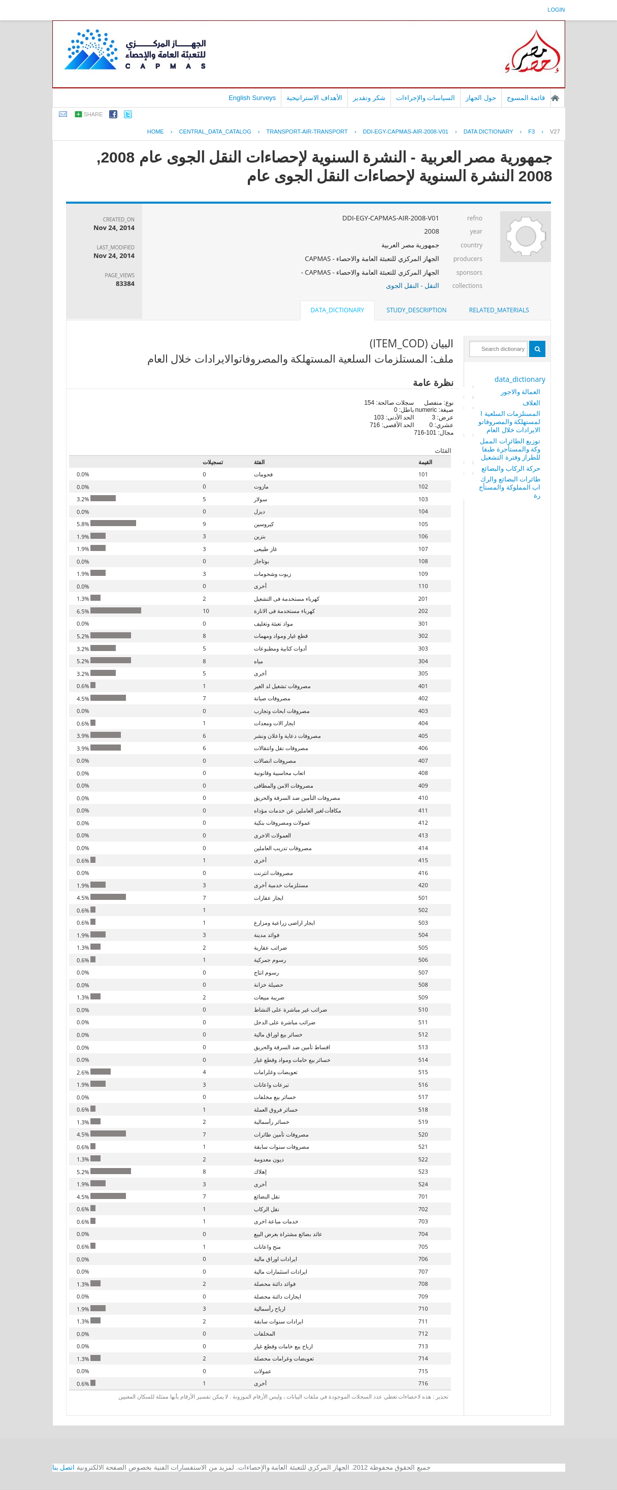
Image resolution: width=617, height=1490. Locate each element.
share (93, 114)
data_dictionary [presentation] (337, 310)
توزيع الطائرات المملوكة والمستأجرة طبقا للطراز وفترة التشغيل (510, 449)
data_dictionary (520, 379)
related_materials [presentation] (499, 310)
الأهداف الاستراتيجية (314, 98)
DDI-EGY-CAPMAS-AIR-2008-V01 (405, 131)
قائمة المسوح (526, 98)
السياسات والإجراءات (426, 98)
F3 (531, 131)
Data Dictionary (488, 131)
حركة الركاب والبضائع (510, 468)
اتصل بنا (63, 1467)
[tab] (499, 310)
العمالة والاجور (520, 391)
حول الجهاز (481, 98)
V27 (555, 131)
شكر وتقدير (369, 98)
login (556, 10)
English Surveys (252, 98)
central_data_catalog (215, 131)
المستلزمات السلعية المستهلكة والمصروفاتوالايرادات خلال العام (509, 421)
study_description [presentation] (416, 310)
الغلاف (531, 403)
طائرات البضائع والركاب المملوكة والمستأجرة (509, 487)
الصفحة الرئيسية (555, 98)
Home (155, 131)
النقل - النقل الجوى (412, 285)
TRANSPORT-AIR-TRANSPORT (306, 131)
